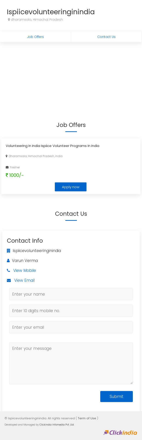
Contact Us (106, 37)
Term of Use (87, 418)
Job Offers (35, 37)
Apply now (70, 186)
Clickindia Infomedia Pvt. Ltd (56, 424)
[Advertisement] (71, 76)
